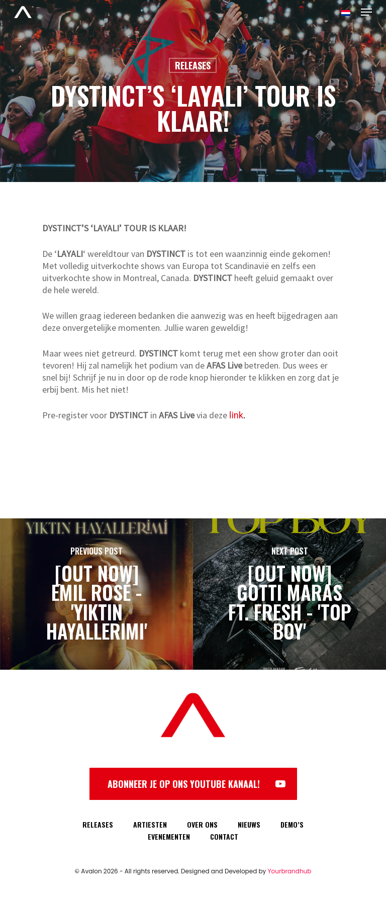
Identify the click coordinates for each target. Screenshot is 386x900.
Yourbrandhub (290, 871)
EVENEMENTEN (169, 836)
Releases (193, 65)
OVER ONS (202, 824)
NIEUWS (249, 824)
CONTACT (224, 836)
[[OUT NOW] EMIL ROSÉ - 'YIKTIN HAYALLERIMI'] (96, 594)
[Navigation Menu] (366, 12)
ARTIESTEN (150, 824)
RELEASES (97, 824)
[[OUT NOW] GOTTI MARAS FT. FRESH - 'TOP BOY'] (289, 594)
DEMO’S (292, 824)
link (236, 415)
